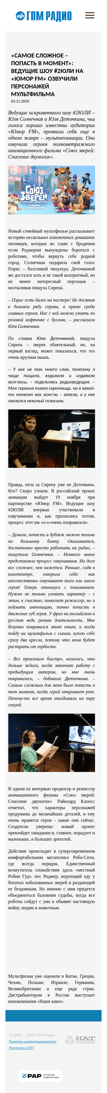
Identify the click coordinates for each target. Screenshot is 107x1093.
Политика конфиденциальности (32, 1041)
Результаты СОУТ (21, 1048)
